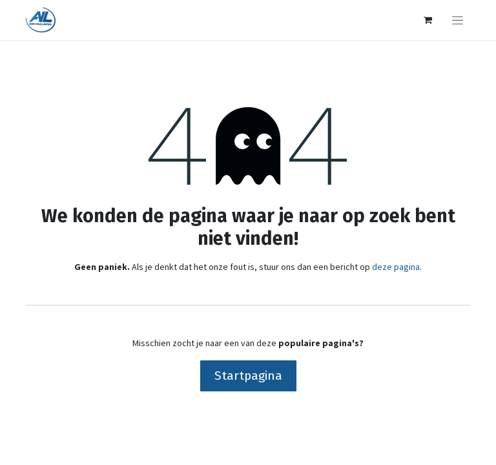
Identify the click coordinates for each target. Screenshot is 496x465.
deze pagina (396, 267)
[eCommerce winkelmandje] (427, 20)
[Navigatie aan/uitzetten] (457, 20)
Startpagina (248, 375)
